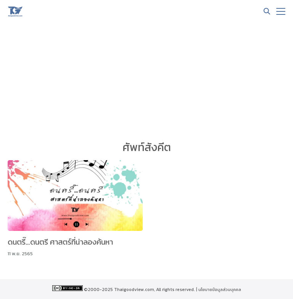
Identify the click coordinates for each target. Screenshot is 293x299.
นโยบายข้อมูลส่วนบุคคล (219, 289)
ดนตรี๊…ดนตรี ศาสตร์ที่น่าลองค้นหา (60, 242)
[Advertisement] (146, 80)
